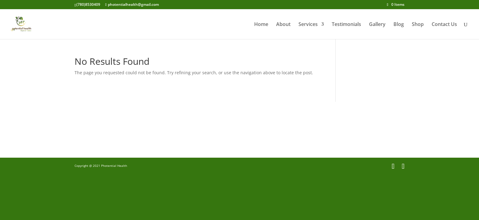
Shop (418, 25)
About (283, 25)
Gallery (377, 25)
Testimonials (346, 25)
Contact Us (444, 25)
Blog (398, 25)
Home (261, 25)
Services (308, 25)
